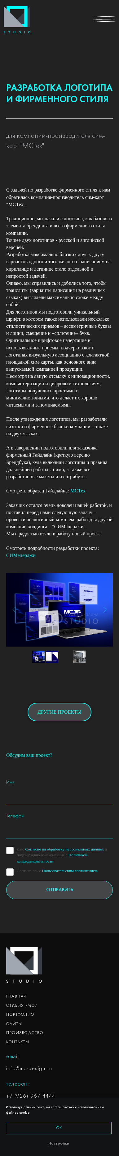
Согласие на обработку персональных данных (64, 849)
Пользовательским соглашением (69, 870)
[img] (17, 19)
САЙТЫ (14, 1024)
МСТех (78, 490)
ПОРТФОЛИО (20, 1014)
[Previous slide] (13, 610)
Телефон (15, 816)
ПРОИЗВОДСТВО (24, 1033)
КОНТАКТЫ (17, 1042)
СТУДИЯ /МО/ (21, 1005)
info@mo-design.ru (29, 1068)
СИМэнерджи (21, 555)
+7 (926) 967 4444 (30, 1095)
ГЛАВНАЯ (16, 996)
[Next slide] (105, 610)
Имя (10, 782)
